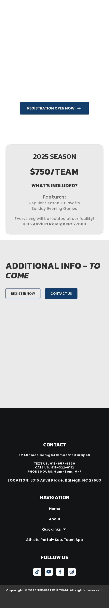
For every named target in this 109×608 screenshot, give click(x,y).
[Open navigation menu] (99, 6)
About (54, 519)
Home (54, 508)
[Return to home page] (29, 6)
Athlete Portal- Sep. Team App (54, 539)
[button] (54, 108)
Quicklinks (51, 529)
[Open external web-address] (54, 601)
